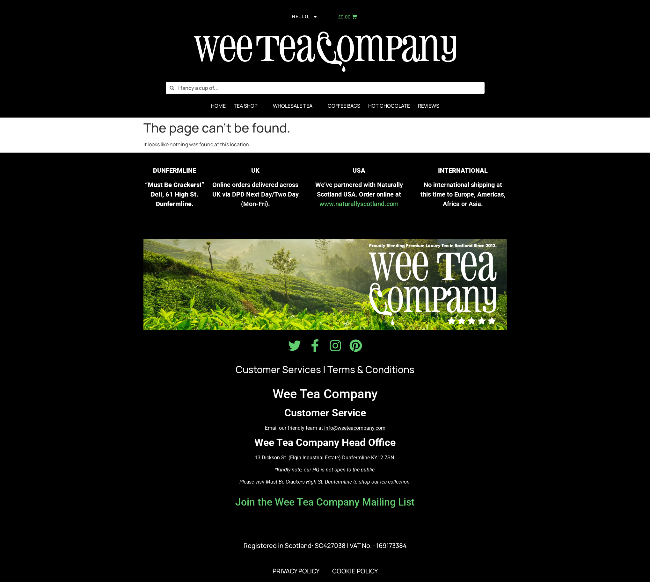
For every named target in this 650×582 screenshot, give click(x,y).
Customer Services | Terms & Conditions (325, 369)
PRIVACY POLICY (296, 571)
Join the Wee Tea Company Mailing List (325, 502)
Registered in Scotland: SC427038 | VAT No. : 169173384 (325, 546)
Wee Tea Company (325, 394)
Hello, (304, 17)
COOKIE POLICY (355, 571)
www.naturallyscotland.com (358, 204)
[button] (249, 106)
